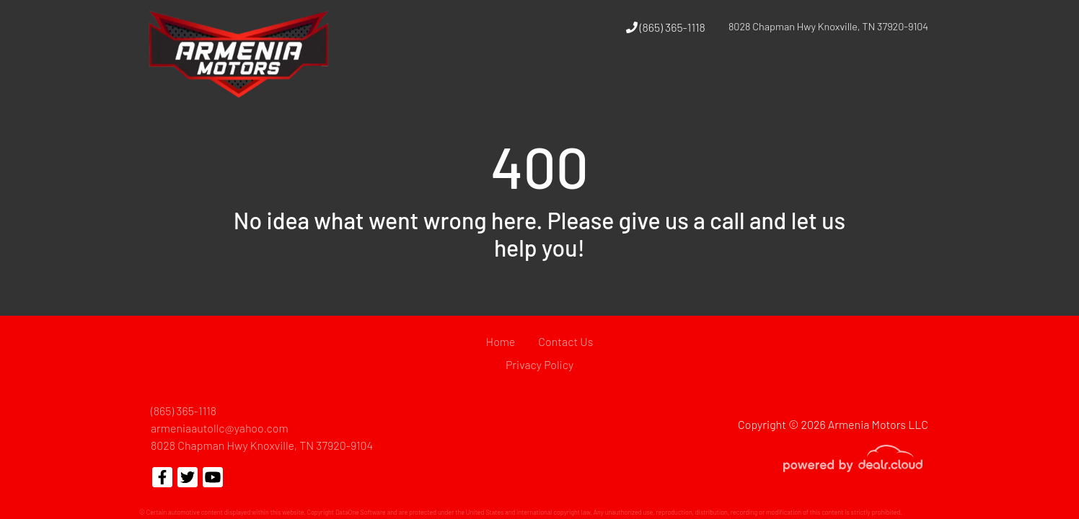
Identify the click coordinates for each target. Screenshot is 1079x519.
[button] (725, 81)
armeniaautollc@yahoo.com (220, 428)
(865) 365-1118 (665, 27)
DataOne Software (360, 512)
